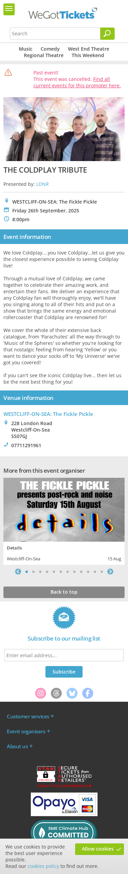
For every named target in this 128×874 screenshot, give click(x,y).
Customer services (28, 716)
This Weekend (88, 55)
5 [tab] (54, 571)
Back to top (64, 592)
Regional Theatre (43, 55)
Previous (18, 571)
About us (17, 746)
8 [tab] (74, 571)
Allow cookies (98, 848)
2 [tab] (33, 571)
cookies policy (43, 866)
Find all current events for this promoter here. (77, 82)
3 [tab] (40, 571)
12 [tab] (101, 571)
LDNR (42, 184)
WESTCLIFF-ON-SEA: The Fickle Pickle (48, 413)
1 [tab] (26, 571)
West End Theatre (88, 49)
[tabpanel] (64, 520)
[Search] (107, 34)
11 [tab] (95, 571)
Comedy (50, 49)
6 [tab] (60, 571)
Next (110, 571)
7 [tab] (67, 571)
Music (25, 49)
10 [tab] (88, 571)
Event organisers (26, 731)
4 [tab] (47, 571)
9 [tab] (81, 571)
